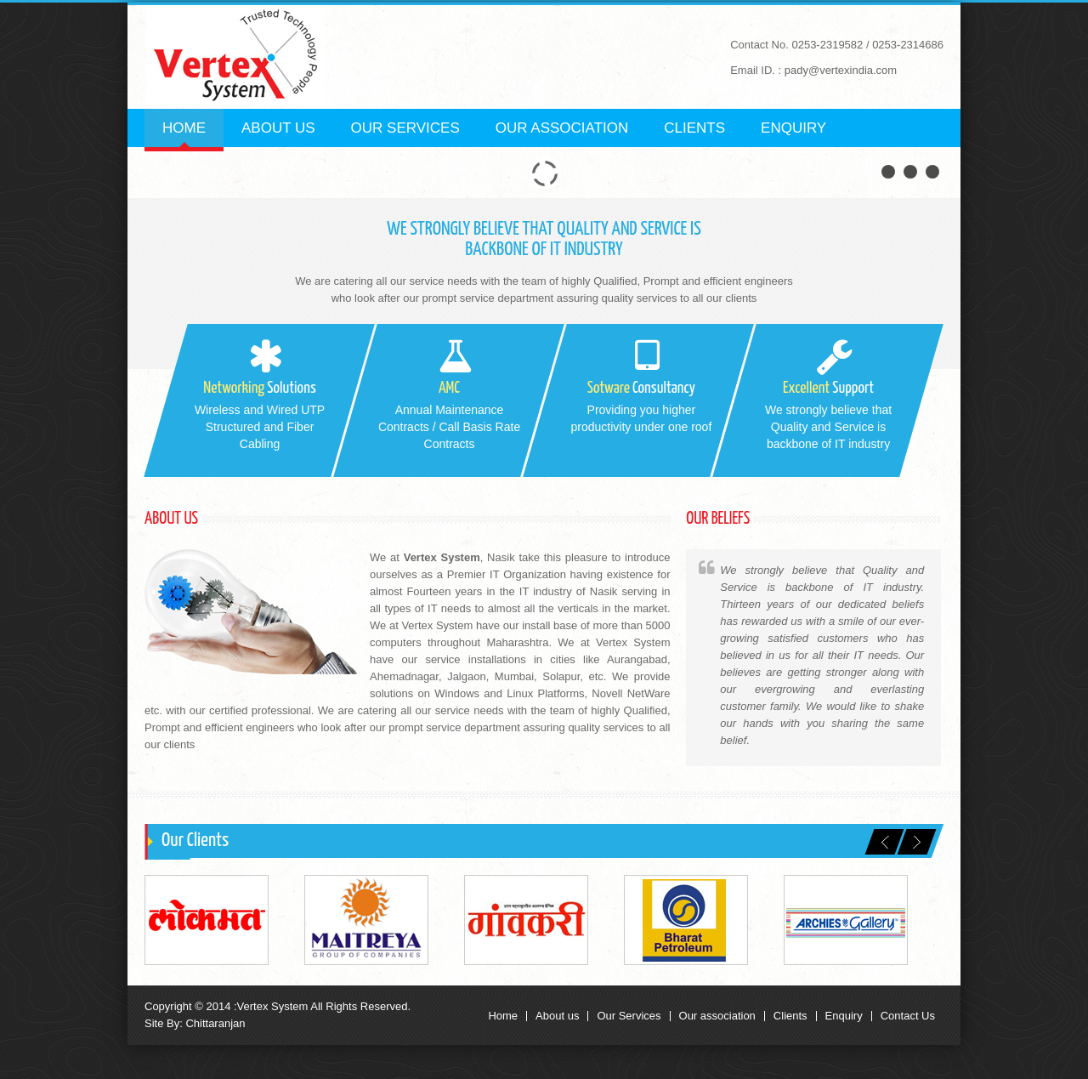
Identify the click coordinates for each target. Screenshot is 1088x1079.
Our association (717, 1016)
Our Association (562, 128)
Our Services (405, 128)
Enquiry (793, 128)
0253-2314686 (908, 44)
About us (278, 128)
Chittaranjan (214, 1023)
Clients (694, 128)
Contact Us (908, 1016)
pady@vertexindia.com (841, 70)
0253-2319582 (827, 44)
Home (184, 128)
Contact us (287, 166)
